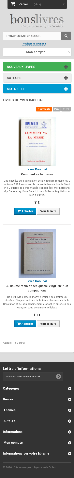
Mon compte (13, 442)
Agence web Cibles (45, 467)
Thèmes (10, 410)
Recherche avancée (34, 43)
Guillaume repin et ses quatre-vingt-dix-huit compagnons (37, 288)
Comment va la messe (37, 174)
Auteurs (14, 78)
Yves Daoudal (37, 169)
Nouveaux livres (21, 67)
